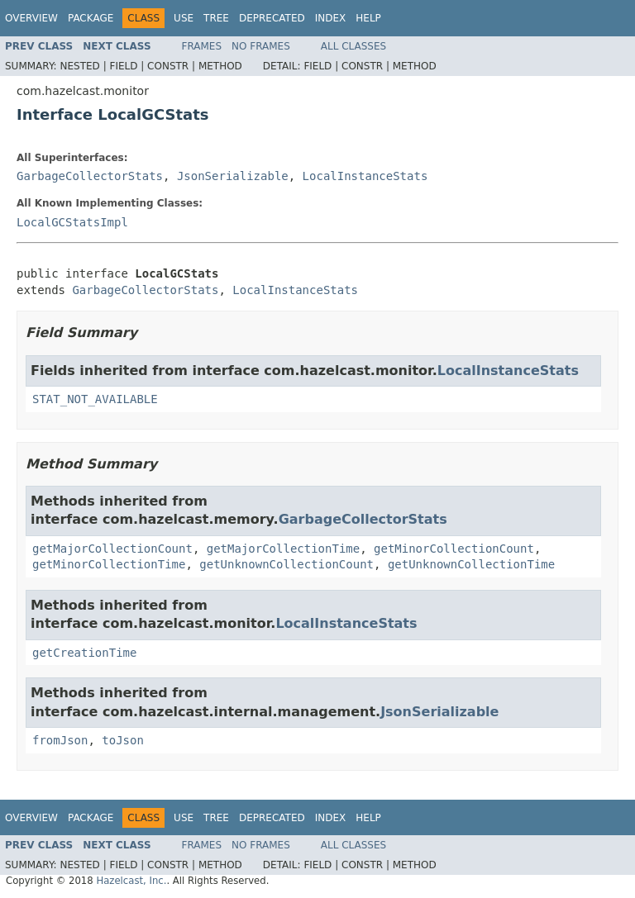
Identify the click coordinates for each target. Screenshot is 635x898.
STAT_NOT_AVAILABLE (95, 399)
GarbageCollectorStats (90, 176)
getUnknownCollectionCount (286, 564)
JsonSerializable (233, 176)
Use (183, 18)
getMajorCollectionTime (283, 548)
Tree (216, 18)
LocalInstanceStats (365, 176)
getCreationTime (84, 652)
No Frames (261, 46)
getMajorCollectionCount (112, 548)
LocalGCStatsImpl (72, 222)
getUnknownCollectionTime (471, 564)
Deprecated (272, 18)
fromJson (60, 740)
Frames (202, 46)
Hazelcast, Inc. (131, 880)
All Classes (353, 46)
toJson (123, 740)
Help (368, 18)
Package (90, 18)
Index (330, 18)
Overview (31, 18)
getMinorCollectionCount (454, 548)
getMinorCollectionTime (108, 564)
